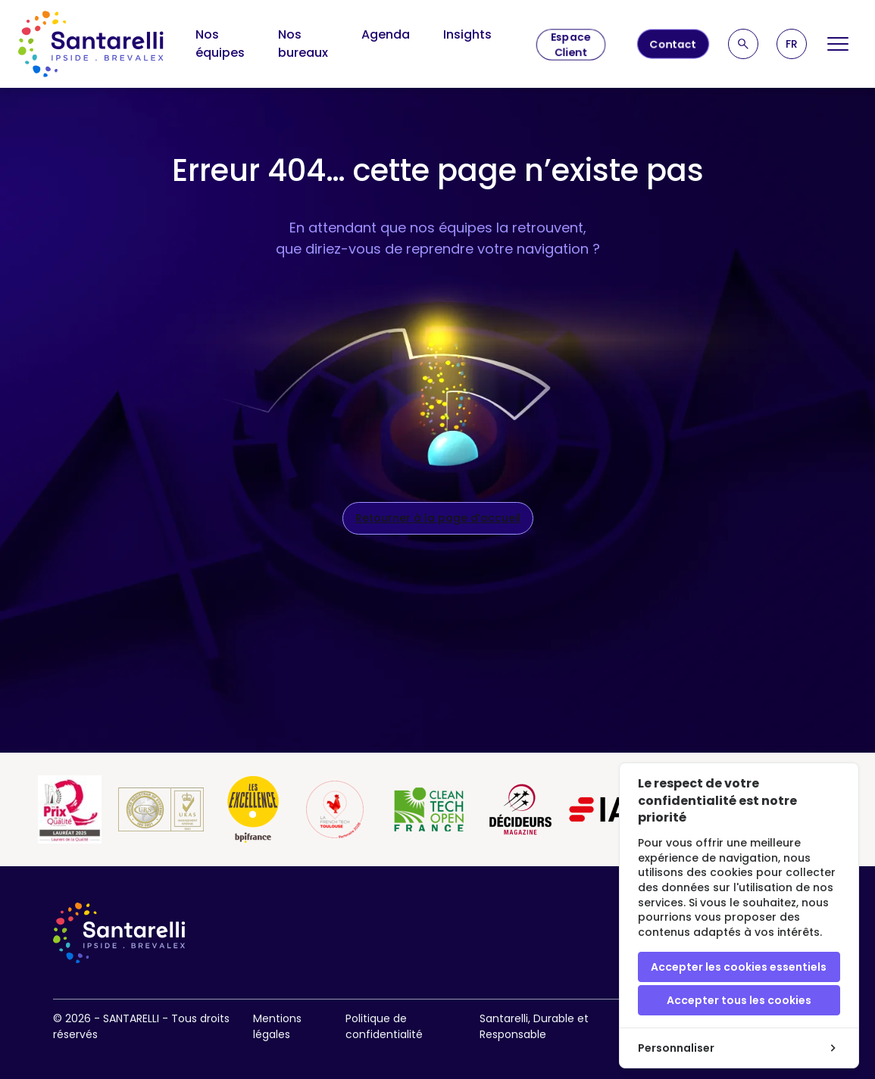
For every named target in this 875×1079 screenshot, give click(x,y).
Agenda (385, 34)
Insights (467, 34)
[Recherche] (743, 44)
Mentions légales (277, 1026)
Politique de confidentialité (384, 1026)
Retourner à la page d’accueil (437, 517)
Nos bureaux (303, 43)
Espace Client (571, 45)
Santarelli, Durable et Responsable (534, 1026)
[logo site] (91, 44)
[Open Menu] (838, 44)
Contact (673, 43)
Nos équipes (220, 43)
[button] (791, 44)
